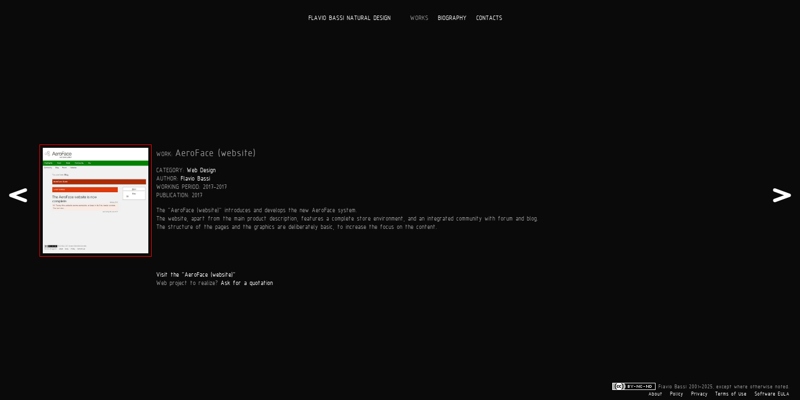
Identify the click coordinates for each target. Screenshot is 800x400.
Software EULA (771, 394)
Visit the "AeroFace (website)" (196, 274)
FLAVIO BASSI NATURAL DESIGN (349, 17)
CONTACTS (489, 17)
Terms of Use (731, 394)
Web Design (201, 170)
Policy (676, 394)
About (655, 394)
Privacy (699, 394)
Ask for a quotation (247, 282)
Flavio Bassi (195, 178)
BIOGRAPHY (452, 17)
